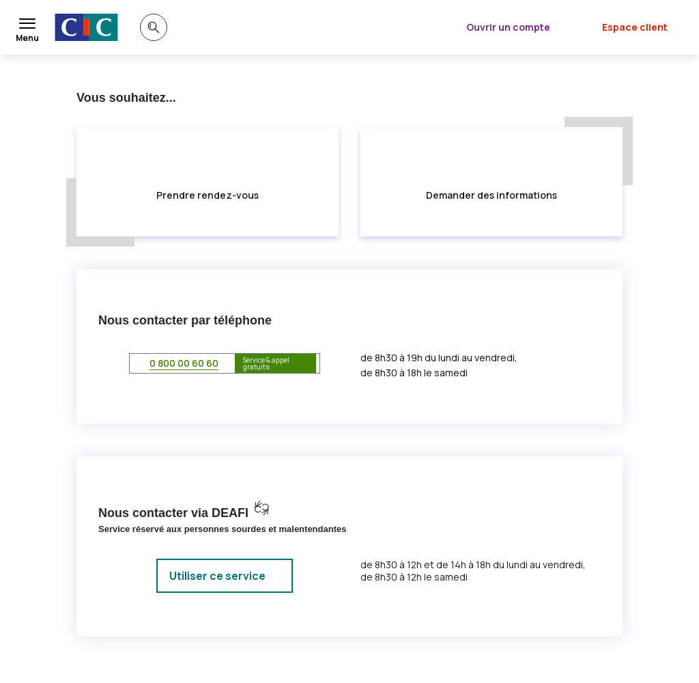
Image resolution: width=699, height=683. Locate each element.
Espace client (635, 26)
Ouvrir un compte (508, 26)
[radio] (207, 181)
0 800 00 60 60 (183, 363)
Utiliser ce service (217, 575)
